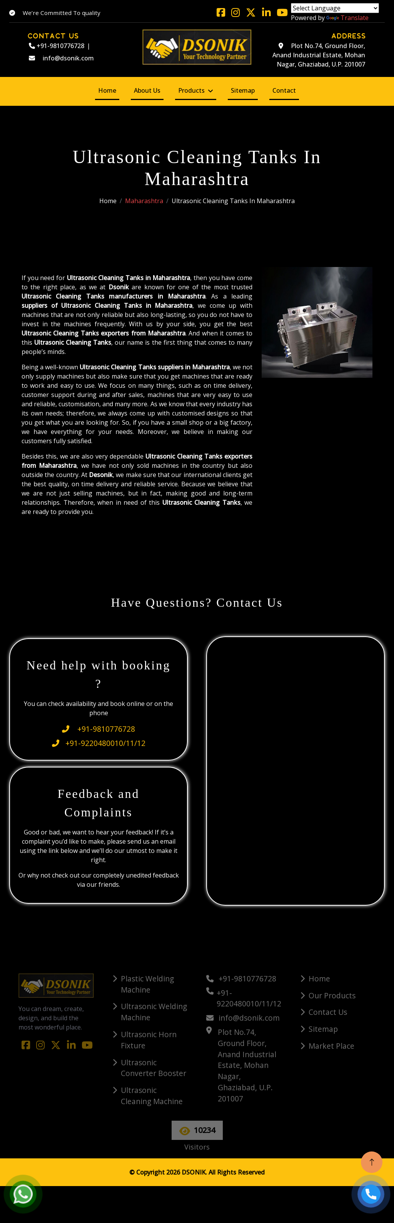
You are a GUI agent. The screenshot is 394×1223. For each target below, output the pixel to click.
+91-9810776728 (56, 46)
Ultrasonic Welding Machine (154, 1012)
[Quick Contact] (296, 770)
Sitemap (243, 90)
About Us (147, 90)
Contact (284, 90)
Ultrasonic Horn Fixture (149, 1040)
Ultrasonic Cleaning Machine (152, 1095)
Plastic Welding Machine (147, 984)
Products (191, 90)
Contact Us (328, 1012)
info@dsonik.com (61, 58)
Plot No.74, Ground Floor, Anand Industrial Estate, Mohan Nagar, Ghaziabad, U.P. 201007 (318, 55)
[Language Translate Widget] (335, 8)
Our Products (332, 995)
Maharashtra (144, 201)
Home (107, 90)
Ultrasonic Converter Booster (153, 1068)
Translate (347, 17)
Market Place (331, 1046)
